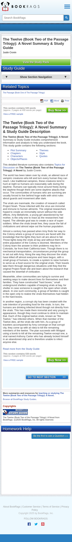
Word (54, 101)
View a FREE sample (13, 114)
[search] (32, 18)
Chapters (16, 153)
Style (42, 153)
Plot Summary (18, 150)
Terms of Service (51, 506)
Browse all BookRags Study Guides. (20, 399)
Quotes (43, 156)
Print (65, 101)
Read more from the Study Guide (21, 348)
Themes (43, 150)
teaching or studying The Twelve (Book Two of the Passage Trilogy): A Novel (33, 394)
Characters (17, 156)
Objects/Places (19, 159)
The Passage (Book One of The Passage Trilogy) (24, 93)
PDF (44, 101)
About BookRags (11, 506)
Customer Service (31, 506)
